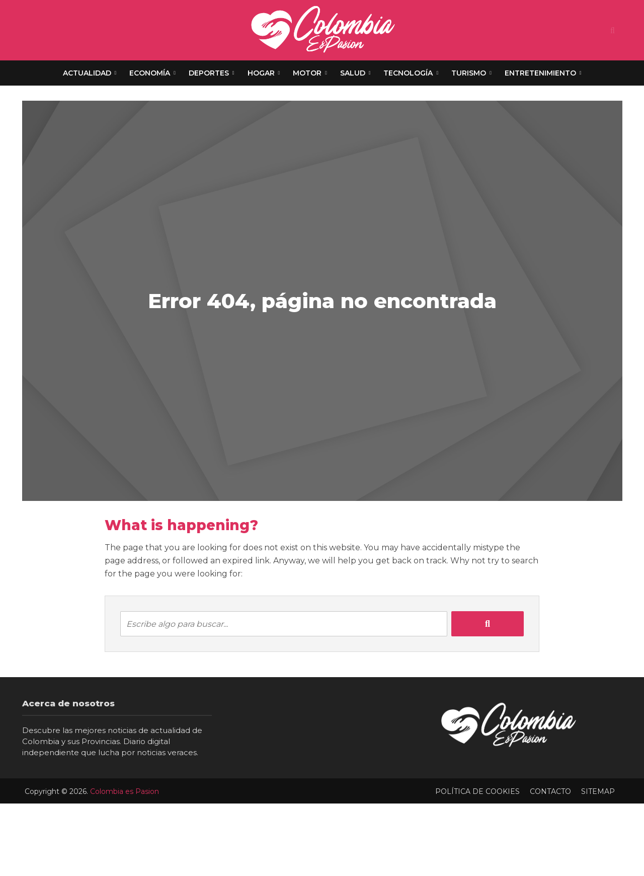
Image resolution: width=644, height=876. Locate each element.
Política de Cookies (477, 791)
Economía (149, 73)
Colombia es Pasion (124, 791)
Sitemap (598, 791)
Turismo (468, 73)
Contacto (550, 791)
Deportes (209, 73)
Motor (307, 73)
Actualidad (87, 73)
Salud (352, 73)
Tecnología (408, 73)
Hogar (261, 73)
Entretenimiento (540, 73)
